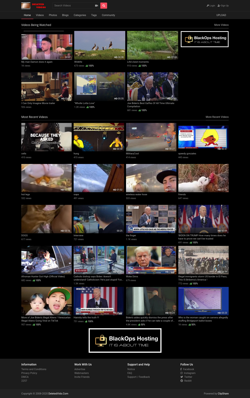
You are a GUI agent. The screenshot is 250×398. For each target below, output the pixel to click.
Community (108, 15)
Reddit (185, 380)
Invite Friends (82, 376)
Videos (40, 15)
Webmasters (81, 373)
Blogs (65, 15)
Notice (131, 369)
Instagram (187, 373)
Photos (53, 15)
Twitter (186, 376)
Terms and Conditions (33, 369)
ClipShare (223, 393)
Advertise (79, 369)
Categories (80, 15)
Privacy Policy (29, 373)
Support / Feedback (138, 376)
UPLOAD (221, 15)
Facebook (187, 369)
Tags (94, 15)
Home (27, 15)
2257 (24, 380)
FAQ (129, 373)
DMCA (25, 376)
